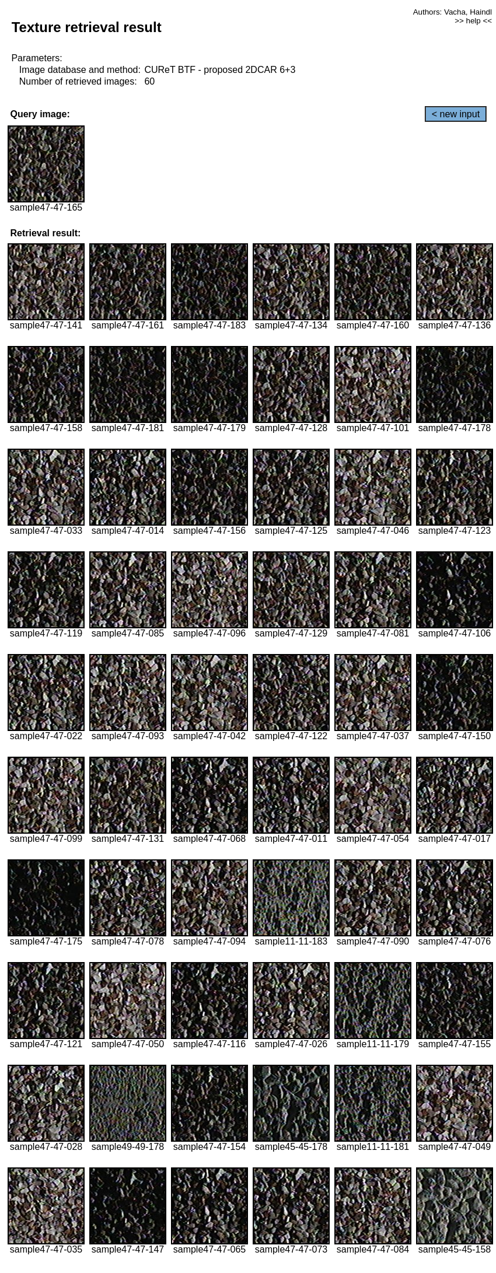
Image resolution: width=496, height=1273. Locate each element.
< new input (456, 114)
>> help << (473, 20)
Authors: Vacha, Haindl (452, 12)
